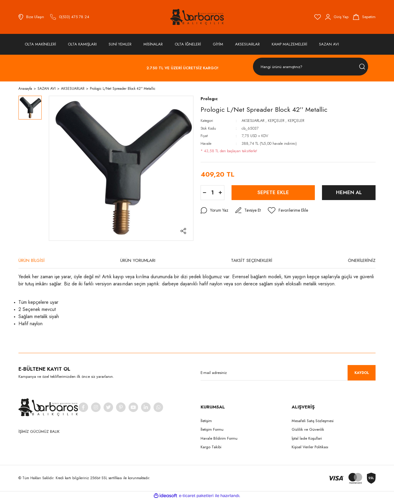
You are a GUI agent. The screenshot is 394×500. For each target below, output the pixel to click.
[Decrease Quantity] (204, 192)
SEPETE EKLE (273, 192)
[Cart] (364, 16)
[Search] (310, 66)
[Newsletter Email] (288, 372)
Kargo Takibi (211, 447)
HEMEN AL (349, 192)
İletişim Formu (212, 429)
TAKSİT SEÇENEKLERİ (251, 260)
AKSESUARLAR (253, 120)
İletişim (206, 421)
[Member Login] (336, 16)
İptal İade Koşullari (307, 438)
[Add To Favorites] (288, 210)
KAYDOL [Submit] (361, 372)
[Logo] (197, 17)
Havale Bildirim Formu (219, 438)
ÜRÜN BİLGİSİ (31, 260)
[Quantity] (212, 192)
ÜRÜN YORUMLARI (137, 260)
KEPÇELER (276, 120)
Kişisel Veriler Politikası (310, 447)
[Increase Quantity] (220, 192)
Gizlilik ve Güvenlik (308, 429)
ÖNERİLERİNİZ (362, 260)
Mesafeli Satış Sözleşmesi (313, 421)
